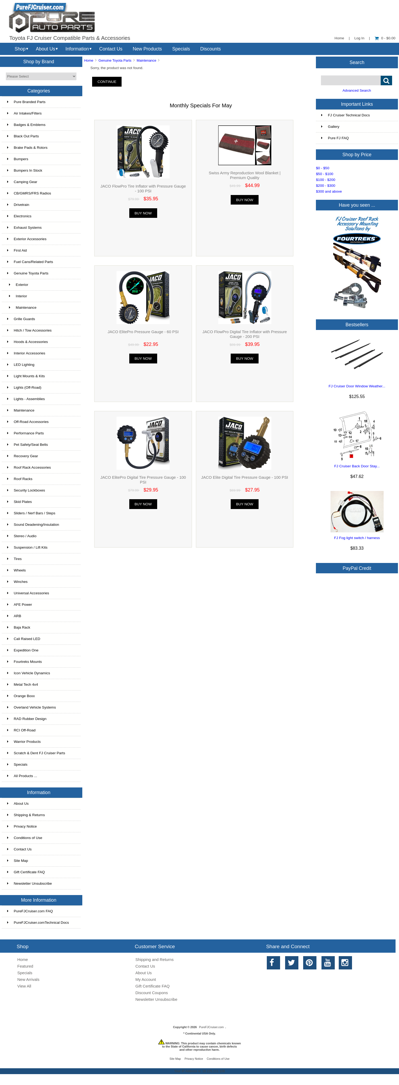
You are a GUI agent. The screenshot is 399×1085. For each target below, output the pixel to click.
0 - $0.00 (385, 38)
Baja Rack (18, 627)
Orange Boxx (21, 696)
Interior (17, 296)
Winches (17, 582)
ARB (14, 616)
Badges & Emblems (26, 125)
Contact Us (110, 49)
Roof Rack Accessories (29, 467)
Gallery (330, 127)
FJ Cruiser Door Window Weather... (357, 386)
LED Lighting (21, 365)
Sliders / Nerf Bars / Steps (31, 513)
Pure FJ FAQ (335, 138)
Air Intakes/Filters (24, 113)
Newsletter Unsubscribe (29, 883)
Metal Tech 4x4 (22, 684)
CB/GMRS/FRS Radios (29, 193)
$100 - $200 (325, 180)
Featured (25, 966)
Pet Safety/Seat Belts (27, 445)
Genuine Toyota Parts (114, 60)
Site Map (17, 861)
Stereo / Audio (21, 536)
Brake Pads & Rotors (27, 148)
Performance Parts (25, 433)
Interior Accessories (26, 353)
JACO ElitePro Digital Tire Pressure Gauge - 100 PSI (143, 479)
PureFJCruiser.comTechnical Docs (38, 923)
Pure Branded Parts (26, 102)
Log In (359, 38)
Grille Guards (21, 319)
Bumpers (17, 159)
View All (24, 986)
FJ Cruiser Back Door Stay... (357, 466)
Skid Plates (19, 502)
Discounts (210, 49)
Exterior (17, 285)
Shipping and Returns (154, 959)
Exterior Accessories (26, 239)
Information (77, 49)
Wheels (16, 570)
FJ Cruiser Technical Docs (345, 115)
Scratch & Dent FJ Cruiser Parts (36, 753)
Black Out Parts (23, 136)
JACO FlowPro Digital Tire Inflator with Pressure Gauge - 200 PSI (244, 334)
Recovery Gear (22, 456)
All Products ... (22, 776)
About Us (45, 49)
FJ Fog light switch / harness (357, 538)
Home (339, 38)
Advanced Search (356, 90)
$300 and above (329, 191)
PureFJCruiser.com (211, 1027)
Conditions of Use (24, 838)
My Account (145, 979)
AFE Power (19, 605)
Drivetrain (18, 205)
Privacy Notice (22, 826)
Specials (181, 49)
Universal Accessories (28, 593)
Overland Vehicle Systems (31, 707)
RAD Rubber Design (26, 719)
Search (357, 62)
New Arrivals (28, 979)
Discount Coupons (151, 992)
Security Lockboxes (26, 490)
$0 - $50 (322, 168)
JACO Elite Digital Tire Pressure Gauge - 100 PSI (244, 477)
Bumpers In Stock (24, 170)
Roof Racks (19, 479)
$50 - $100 (324, 174)
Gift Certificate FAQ (26, 872)
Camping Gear (22, 182)
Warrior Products (24, 742)
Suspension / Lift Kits (27, 547)
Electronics (19, 216)
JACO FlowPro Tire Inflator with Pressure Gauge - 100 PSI (143, 188)
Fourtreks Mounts (24, 662)
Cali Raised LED (23, 639)
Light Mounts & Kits (26, 376)
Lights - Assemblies (26, 399)
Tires (14, 559)
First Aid (17, 250)
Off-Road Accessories (28, 422)
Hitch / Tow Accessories (29, 330)
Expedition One (22, 650)
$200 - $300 (325, 186)
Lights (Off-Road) (24, 387)
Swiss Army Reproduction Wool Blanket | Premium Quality (244, 175)
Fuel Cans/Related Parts (30, 262)
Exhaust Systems (24, 228)
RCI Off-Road (21, 730)
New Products (147, 49)
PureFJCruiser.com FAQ (30, 911)
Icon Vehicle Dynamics (28, 673)
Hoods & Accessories (27, 342)
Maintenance (21, 410)
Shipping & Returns (26, 815)
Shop (20, 49)
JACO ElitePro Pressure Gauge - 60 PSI (143, 331)
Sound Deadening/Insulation (33, 525)
